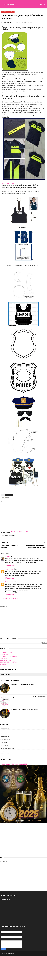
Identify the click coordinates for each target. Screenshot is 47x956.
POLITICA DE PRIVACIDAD (8, 656)
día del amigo (5, 737)
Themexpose (10, 953)
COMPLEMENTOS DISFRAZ (8, 662)
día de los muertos (6, 734)
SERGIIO (7, 556)
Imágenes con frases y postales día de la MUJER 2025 (28, 697)
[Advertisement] (23, 516)
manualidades (5, 754)
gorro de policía (8, 11)
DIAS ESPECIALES (5, 660)
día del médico (5, 742)
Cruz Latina (9, 569)
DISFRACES (3, 658)
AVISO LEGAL (4, 654)
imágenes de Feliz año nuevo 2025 (22, 684)
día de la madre (5, 728)
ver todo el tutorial (8, 183)
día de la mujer (5, 731)
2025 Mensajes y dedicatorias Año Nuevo (24, 709)
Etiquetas (3, 664)
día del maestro (5, 739)
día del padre (5, 745)
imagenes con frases (7, 751)
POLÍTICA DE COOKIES (7, 652)
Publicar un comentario (10, 598)
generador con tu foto (7, 748)
